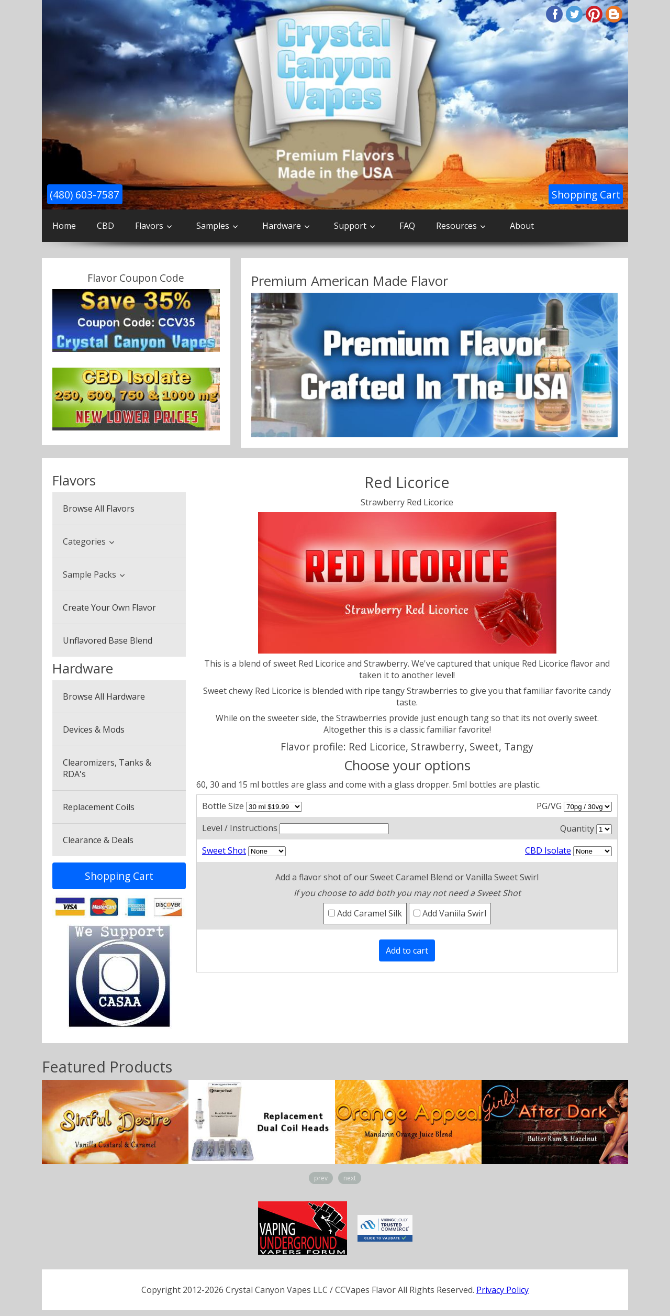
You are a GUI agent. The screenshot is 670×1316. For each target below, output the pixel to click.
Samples (212, 225)
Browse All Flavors (99, 508)
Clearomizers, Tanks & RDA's (107, 768)
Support (350, 225)
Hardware (281, 225)
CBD (105, 225)
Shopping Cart (586, 194)
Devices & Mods (94, 729)
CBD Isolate (548, 850)
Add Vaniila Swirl (450, 913)
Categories (84, 541)
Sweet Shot (224, 850)
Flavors (149, 225)
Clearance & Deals (98, 840)
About (522, 225)
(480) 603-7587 (84, 194)
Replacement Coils (99, 807)
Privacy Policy (502, 1290)
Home (64, 225)
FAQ (407, 225)
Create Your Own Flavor (109, 607)
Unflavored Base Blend (107, 640)
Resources (456, 225)
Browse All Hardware (104, 696)
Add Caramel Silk (365, 913)
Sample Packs (89, 574)
